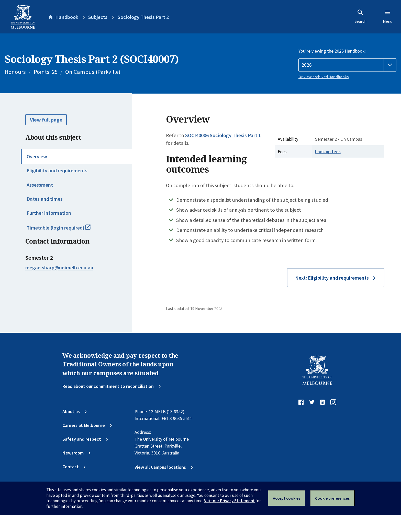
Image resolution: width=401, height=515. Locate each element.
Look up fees (328, 151)
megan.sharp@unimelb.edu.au (59, 267)
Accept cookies (286, 498)
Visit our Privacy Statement (229, 501)
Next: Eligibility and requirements (332, 277)
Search (360, 16)
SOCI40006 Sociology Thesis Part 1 (223, 135)
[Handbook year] (347, 65)
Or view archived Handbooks (323, 76)
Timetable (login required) (65, 230)
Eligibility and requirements (57, 170)
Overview (37, 156)
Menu (387, 16)
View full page (46, 119)
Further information (49, 213)
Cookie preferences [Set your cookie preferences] (332, 498)
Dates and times (45, 199)
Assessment (40, 185)
